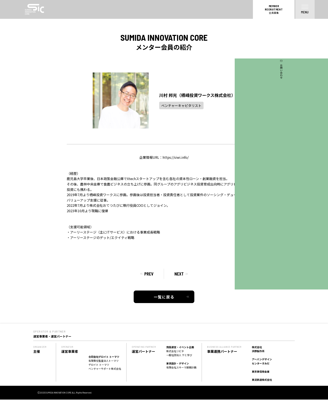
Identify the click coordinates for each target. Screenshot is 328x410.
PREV (148, 273)
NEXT (179, 273)
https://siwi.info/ (176, 157)
